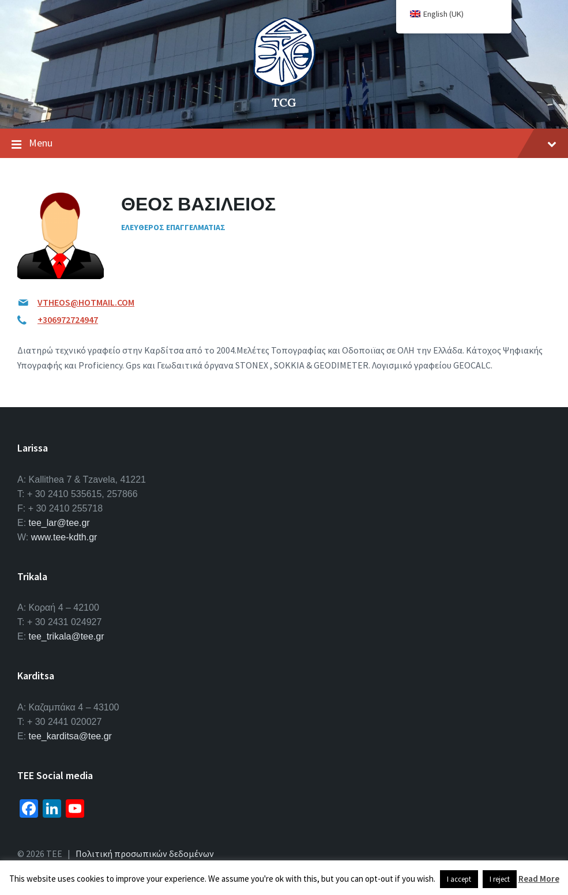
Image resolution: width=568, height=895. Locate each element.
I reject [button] (500, 879)
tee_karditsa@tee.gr (70, 736)
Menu (284, 143)
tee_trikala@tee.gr (66, 636)
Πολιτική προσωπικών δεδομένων (145, 853)
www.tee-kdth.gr (64, 537)
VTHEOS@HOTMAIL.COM (85, 302)
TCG (284, 102)
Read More (538, 878)
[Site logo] (284, 83)
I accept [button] (459, 879)
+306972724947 (67, 319)
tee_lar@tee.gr (59, 523)
